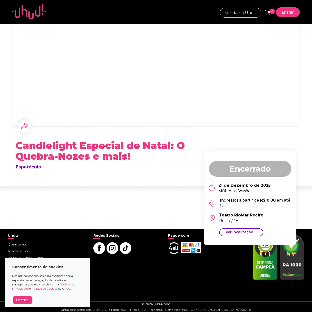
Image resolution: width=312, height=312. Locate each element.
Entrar (288, 12)
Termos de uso (18, 251)
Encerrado (250, 169)
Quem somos (17, 244)
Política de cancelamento (25, 257)
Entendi (22, 300)
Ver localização (239, 232)
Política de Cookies (44, 288)
